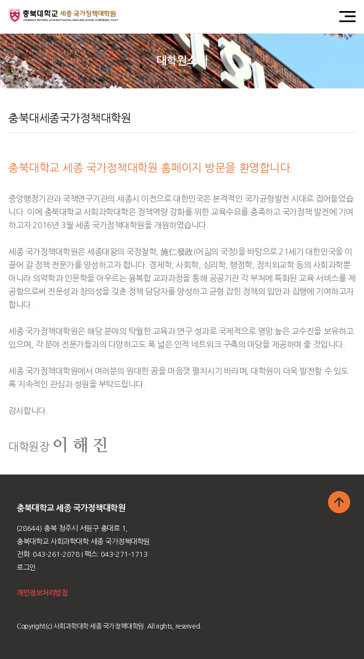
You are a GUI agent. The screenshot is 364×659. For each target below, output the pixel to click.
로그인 (26, 567)
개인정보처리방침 (42, 593)
